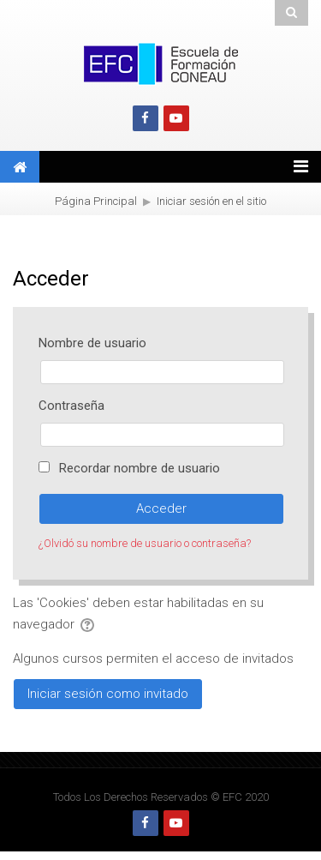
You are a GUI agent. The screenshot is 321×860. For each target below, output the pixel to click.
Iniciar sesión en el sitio (211, 201)
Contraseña (71, 405)
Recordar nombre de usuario (139, 468)
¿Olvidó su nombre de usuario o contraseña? (145, 543)
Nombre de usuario (92, 343)
